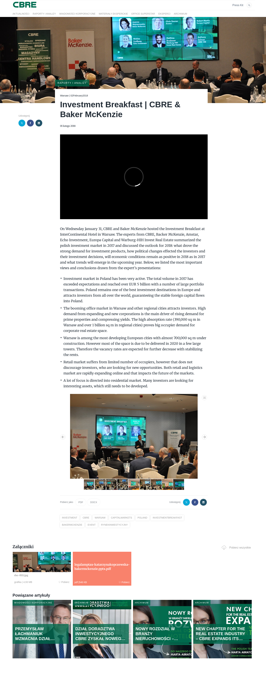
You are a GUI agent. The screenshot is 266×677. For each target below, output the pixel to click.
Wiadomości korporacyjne (77, 13)
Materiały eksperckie (113, 13)
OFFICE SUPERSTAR (143, 13)
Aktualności (21, 13)
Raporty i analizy (44, 13)
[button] (204, 397)
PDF (80, 502)
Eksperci (164, 13)
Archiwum (180, 13)
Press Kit (237, 5)
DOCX (93, 502)
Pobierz (64, 582)
